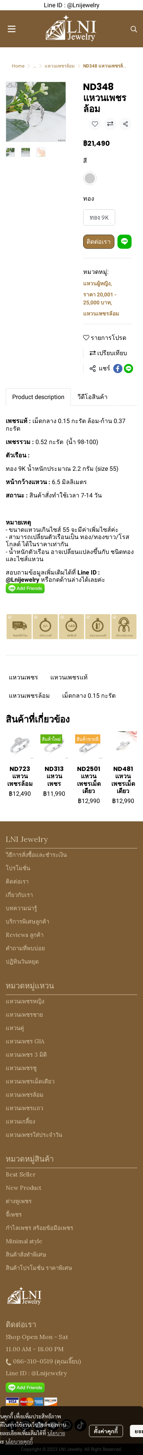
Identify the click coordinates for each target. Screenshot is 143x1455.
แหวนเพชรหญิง (25, 1001)
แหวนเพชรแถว (24, 1108)
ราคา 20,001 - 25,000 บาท (99, 298)
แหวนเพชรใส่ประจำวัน (34, 1134)
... (34, 66)
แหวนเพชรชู (21, 1068)
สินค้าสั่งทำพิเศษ (26, 1254)
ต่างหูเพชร (19, 1201)
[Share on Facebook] (117, 368)
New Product (24, 1187)
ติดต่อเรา (99, 241)
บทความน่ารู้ (21, 908)
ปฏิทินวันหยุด (22, 961)
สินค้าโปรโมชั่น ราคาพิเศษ (39, 1268)
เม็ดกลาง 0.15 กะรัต (89, 695)
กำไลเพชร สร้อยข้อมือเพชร (39, 1227)
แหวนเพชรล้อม (60, 66)
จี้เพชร (14, 1214)
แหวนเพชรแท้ (69, 677)
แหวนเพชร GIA (25, 1041)
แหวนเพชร (23, 677)
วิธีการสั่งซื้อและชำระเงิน (36, 854)
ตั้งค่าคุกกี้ (106, 1431)
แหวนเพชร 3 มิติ (26, 1054)
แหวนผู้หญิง (97, 283)
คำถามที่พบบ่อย (25, 948)
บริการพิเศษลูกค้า (27, 921)
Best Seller (20, 1174)
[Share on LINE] (128, 368)
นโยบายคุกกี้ (19, 1441)
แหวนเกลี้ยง (20, 1121)
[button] (134, 29)
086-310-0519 (33, 1361)
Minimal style (24, 1241)
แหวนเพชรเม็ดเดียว (30, 1081)
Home (18, 66)
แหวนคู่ (15, 1028)
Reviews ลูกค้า (24, 934)
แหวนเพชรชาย (24, 1014)
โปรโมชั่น (18, 868)
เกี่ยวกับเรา (19, 894)
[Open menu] (11, 29)
